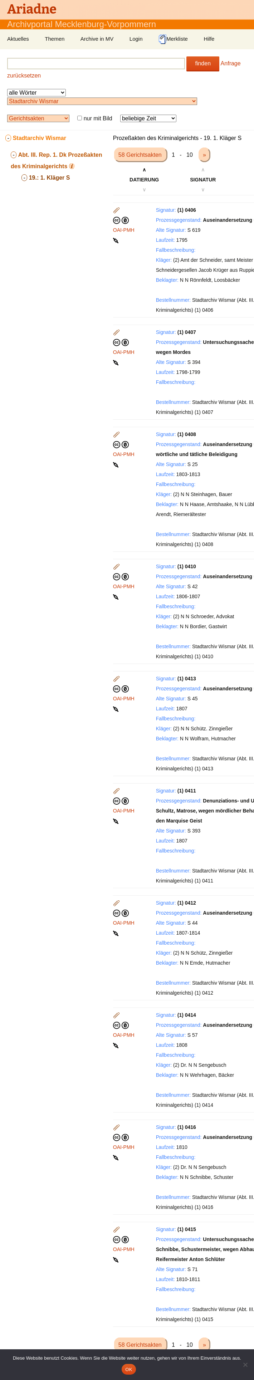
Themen (54, 39)
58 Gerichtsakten (140, 155)
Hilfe (209, 39)
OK (128, 1369)
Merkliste (173, 39)
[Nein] (245, 1364)
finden (203, 63)
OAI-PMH (124, 230)
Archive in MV (97, 39)
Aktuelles (18, 39)
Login (136, 39)
